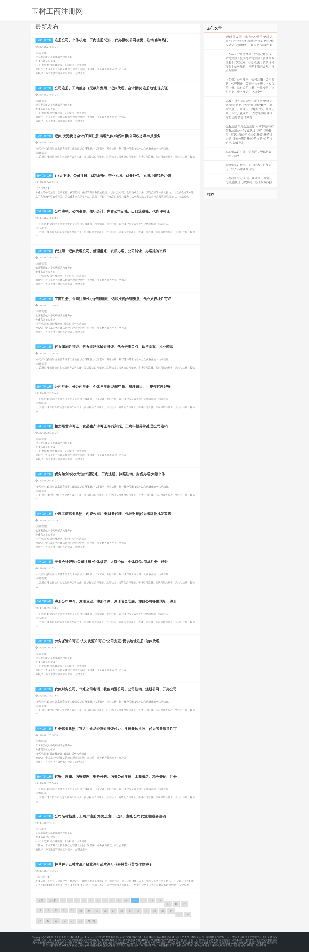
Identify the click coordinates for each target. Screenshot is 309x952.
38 (48, 920)
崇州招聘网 (52, 944)
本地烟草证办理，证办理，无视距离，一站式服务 (249, 154)
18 (39, 910)
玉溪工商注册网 (257, 942)
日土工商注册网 (240, 939)
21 (64, 910)
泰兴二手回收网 (195, 944)
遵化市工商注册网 (140, 942)
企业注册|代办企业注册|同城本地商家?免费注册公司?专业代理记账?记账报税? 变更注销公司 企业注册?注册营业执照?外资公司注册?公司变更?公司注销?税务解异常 (249, 134)
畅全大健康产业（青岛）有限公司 (179, 939)
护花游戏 (131, 937)
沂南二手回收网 (142, 944)
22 (72, 910)
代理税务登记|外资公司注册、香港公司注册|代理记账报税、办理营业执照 (248, 180)
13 (151, 900)
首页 (40, 900)
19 (48, 910)
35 (179, 914)
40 (64, 921)
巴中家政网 (65, 944)
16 (176, 904)
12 (143, 900)
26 (105, 910)
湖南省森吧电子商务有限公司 (48, 942)
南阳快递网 (96, 944)
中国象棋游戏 (107, 939)
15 (168, 904)
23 (80, 910)
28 (121, 910)
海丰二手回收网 (213, 944)
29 (130, 910)
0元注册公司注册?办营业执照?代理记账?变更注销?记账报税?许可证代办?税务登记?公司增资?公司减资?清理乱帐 (249, 41)
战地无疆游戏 (91, 939)
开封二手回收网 (160, 944)
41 (72, 921)
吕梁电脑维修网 (80, 944)
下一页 (91, 921)
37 (39, 920)
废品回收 (121, 937)
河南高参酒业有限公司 (206, 942)
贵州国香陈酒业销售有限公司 (215, 939)
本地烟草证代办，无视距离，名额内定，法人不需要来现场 (248, 167)
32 (154, 910)
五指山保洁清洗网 (125, 939)
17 (184, 904)
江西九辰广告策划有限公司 (186, 937)
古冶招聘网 (247, 944)
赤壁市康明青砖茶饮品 (163, 942)
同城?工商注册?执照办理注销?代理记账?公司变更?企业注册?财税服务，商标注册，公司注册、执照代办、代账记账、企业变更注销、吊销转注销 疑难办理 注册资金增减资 (249, 109)
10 (126, 900)
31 (146, 910)
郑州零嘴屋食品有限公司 (215, 937)
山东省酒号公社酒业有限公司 (68, 939)
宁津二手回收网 (178, 944)
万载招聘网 (141, 939)
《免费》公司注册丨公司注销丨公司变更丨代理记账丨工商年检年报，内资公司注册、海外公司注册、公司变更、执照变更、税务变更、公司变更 (249, 85)
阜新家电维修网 (162, 937)
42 (80, 921)
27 (113, 910)
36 (187, 914)
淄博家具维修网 (124, 944)
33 (162, 910)
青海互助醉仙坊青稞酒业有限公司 (111, 942)
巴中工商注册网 (184, 942)
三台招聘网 (154, 939)
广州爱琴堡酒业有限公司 (78, 942)
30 (138, 910)
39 (56, 920)
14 (160, 900)
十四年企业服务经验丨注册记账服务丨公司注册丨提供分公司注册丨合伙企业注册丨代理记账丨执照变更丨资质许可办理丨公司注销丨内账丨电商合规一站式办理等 (249, 62)
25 (97, 910)
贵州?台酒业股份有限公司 (263, 939)
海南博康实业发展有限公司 (233, 942)
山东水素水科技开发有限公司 (246, 937)
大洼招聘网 (260, 944)
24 (89, 910)
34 (171, 910)
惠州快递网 (109, 944)
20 (56, 910)
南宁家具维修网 (231, 944)
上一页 (52, 900)
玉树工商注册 (45, 40)
